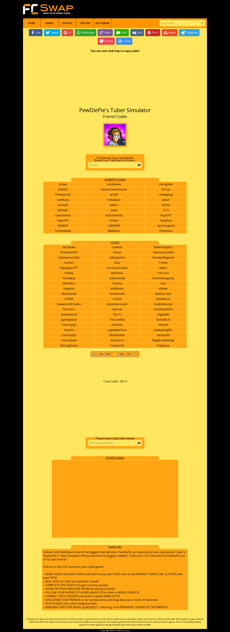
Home (31, 23)
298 (122, 354)
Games (49, 23)
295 (101, 354)
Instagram (102, 23)
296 (108, 354)
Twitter (84, 23)
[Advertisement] (115, 81)
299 (129, 354)
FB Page (67, 23)
